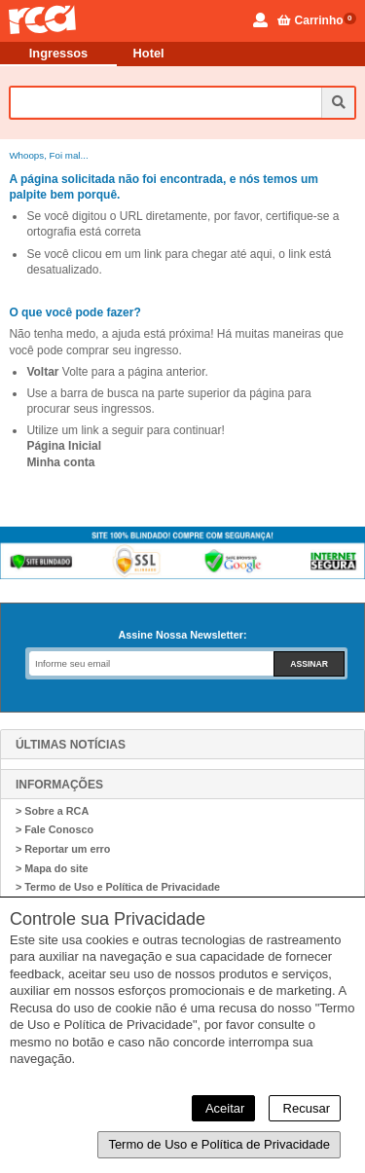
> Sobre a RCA (52, 811)
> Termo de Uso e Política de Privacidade (118, 887)
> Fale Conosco (54, 829)
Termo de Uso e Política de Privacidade (219, 1144)
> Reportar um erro (63, 849)
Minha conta (60, 462)
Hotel (148, 53)
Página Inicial (63, 446)
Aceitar (223, 1108)
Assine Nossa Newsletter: (182, 635)
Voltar (42, 372)
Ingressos (58, 53)
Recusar (304, 1108)
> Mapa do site (52, 868)
